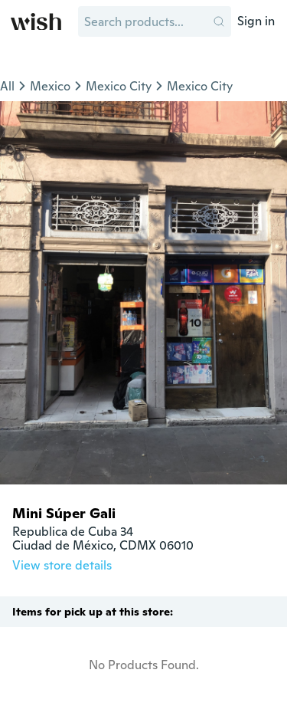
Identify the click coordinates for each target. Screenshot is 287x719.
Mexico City (119, 86)
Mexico (50, 86)
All (7, 86)
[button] (219, 21)
